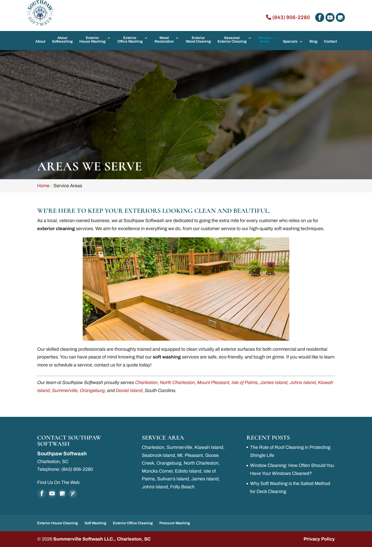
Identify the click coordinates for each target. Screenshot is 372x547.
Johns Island (303, 382)
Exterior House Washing (92, 39)
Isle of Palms (244, 382)
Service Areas (264, 39)
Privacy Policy (319, 539)
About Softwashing (62, 39)
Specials (290, 41)
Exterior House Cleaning (57, 523)
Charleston (146, 382)
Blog (313, 41)
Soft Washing (95, 523)
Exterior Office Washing (130, 39)
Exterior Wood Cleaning (198, 39)
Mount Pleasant (213, 382)
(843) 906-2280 (288, 17)
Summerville (65, 390)
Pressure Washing (174, 523)
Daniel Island (129, 390)
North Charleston (177, 382)
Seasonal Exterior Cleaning (232, 39)
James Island (273, 382)
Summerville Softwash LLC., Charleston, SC (102, 539)
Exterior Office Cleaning (133, 523)
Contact (330, 41)
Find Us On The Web (58, 482)
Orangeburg (92, 390)
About (40, 41)
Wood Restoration (164, 39)
